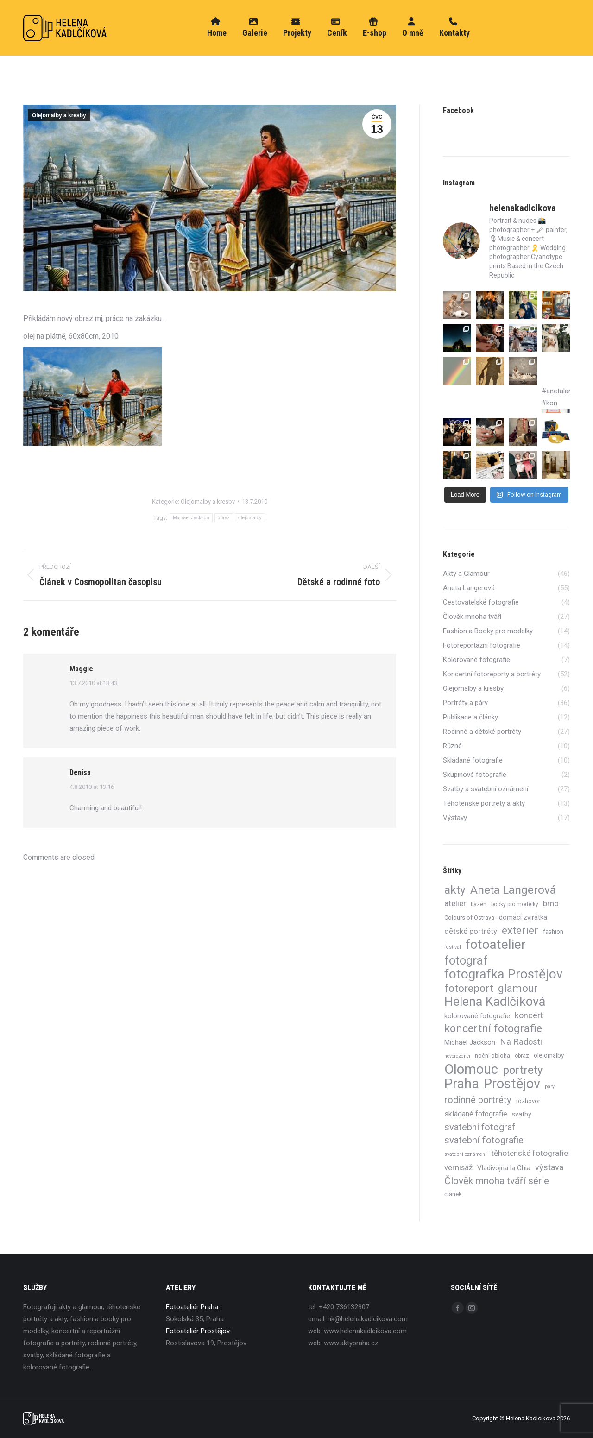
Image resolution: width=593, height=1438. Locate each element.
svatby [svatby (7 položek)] (521, 1114)
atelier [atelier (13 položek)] (455, 903)
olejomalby (250, 517)
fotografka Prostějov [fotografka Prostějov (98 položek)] (503, 974)
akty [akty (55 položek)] (455, 890)
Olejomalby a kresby (59, 115)
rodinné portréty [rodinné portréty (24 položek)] (477, 1099)
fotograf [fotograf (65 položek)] (466, 960)
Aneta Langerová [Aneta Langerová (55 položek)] (513, 890)
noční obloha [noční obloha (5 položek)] (492, 1055)
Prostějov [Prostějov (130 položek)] (512, 1084)
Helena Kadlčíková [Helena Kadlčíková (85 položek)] (494, 1002)
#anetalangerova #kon (556, 400)
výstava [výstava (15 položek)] (549, 1167)
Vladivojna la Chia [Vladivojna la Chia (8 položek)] (503, 1168)
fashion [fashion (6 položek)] (553, 931)
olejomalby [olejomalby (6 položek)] (549, 1055)
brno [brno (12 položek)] (551, 903)
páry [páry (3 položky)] (550, 1087)
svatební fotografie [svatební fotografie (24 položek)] (484, 1140)
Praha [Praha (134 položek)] (461, 1084)
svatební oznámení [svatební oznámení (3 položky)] (465, 1154)
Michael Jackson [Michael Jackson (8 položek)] (469, 1042)
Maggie (81, 668)
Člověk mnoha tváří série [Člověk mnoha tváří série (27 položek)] (496, 1180)
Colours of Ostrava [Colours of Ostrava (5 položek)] (469, 917)
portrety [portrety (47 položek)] (523, 1070)
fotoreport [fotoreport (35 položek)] (468, 988)
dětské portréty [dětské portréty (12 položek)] (470, 931)
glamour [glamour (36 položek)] (517, 988)
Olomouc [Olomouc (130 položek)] (471, 1069)
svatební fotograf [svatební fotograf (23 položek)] (479, 1127)
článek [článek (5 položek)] (452, 1194)
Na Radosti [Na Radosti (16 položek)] (521, 1042)
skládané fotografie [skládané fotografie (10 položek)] (475, 1114)
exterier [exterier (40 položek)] (520, 931)
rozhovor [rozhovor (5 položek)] (528, 1100)
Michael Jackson (191, 517)
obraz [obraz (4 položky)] (522, 1056)
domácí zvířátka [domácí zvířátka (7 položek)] (523, 917)
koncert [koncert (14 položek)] (529, 1015)
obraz (224, 517)
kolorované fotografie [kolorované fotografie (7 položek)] (477, 1016)
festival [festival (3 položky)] (452, 947)
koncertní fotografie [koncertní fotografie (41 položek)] (493, 1029)
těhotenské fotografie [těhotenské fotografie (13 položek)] (529, 1153)
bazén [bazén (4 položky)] (478, 904)
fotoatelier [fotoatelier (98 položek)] (496, 945)
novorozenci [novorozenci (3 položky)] (457, 1056)
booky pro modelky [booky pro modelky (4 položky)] (514, 904)
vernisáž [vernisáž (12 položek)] (458, 1167)
